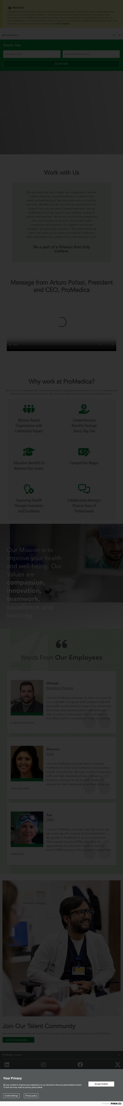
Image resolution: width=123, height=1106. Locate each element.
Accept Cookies (101, 1084)
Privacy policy (31, 1096)
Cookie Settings (11, 1096)
